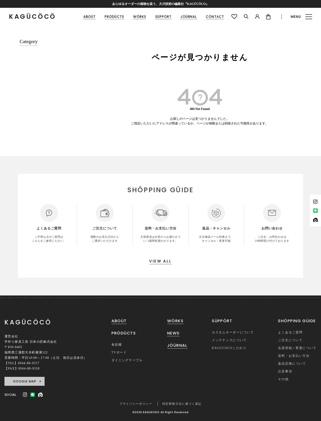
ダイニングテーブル (127, 360)
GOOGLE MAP (24, 381)
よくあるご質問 (290, 332)
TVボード (119, 352)
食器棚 (116, 344)
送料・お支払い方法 (293, 355)
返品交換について (292, 363)
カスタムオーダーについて (233, 332)
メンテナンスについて (229, 340)
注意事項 (285, 371)
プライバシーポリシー (135, 403)
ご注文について (290, 340)
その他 (283, 379)
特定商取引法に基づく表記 (182, 403)
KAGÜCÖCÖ (32, 17)
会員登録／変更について (297, 348)
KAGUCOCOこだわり (229, 348)
